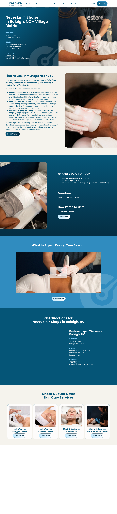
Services (29, 4)
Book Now (64, 216)
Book (102, 4)
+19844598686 (10, 56)
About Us (52, 4)
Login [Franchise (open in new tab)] (93, 4)
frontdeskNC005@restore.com (17, 58)
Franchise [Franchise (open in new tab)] (74, 4)
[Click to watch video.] (58, 272)
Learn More (19, 435)
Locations (63, 4)
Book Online (12, 134)
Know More (40, 4)
